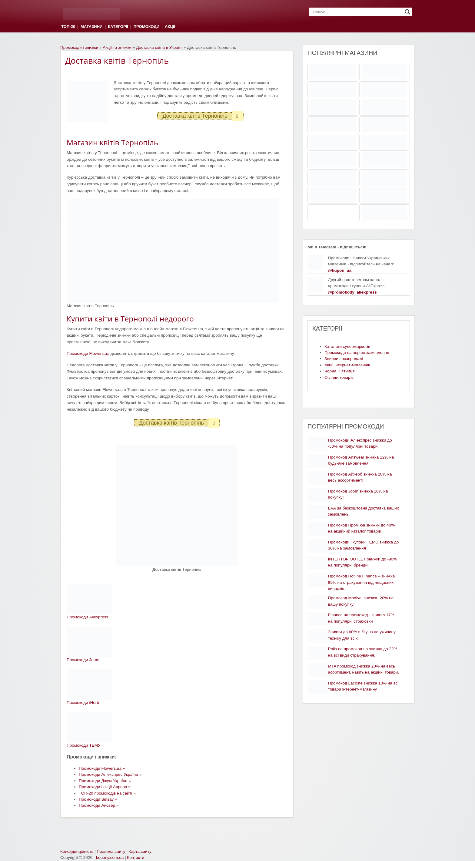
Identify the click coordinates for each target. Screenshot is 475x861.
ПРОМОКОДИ (146, 27)
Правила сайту (111, 851)
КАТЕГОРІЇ (118, 27)
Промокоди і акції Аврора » (105, 787)
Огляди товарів (339, 377)
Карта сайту (140, 851)
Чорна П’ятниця (339, 371)
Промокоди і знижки (79, 47)
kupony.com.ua (110, 857)
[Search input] (357, 12)
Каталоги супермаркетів (347, 346)
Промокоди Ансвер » (98, 805)
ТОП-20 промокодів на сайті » (107, 793)
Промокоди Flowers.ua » (102, 768)
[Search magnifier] (407, 12)
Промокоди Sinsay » (98, 799)
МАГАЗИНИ (91, 27)
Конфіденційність (76, 851)
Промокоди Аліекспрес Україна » (110, 774)
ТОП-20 (68, 27)
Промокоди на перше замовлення (356, 352)
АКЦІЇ (170, 27)
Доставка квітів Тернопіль (202, 115)
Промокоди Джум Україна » (105, 781)
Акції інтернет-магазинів (347, 365)
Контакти (135, 857)
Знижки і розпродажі (343, 358)
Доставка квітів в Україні (159, 47)
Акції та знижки (117, 47)
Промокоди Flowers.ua (88, 353)
